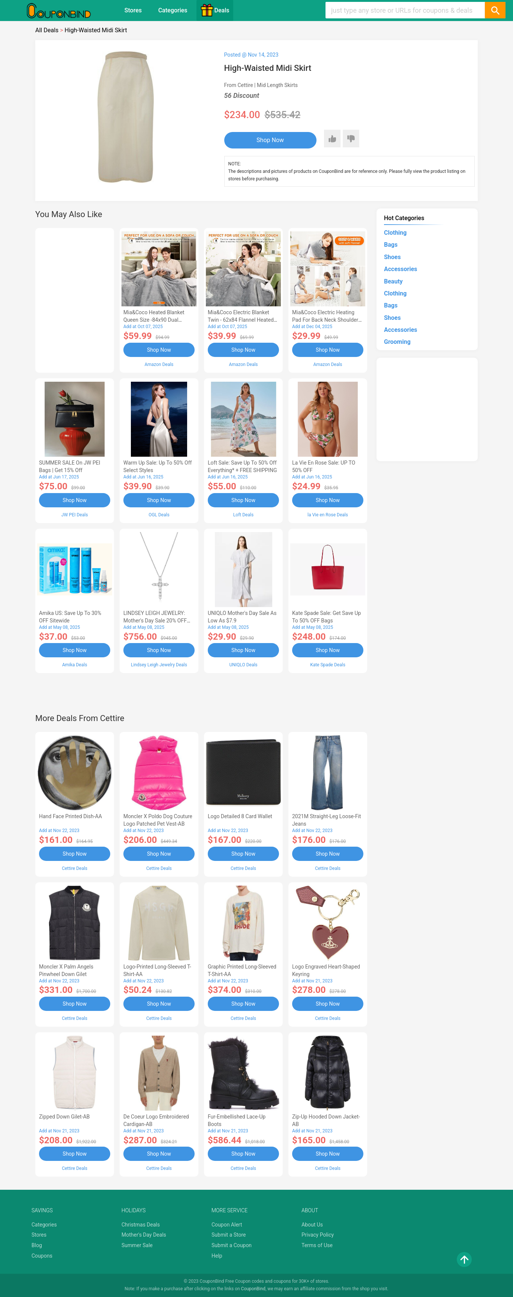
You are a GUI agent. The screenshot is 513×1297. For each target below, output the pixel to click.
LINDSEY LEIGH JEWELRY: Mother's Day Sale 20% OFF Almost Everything (155, 620)
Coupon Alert (227, 1225)
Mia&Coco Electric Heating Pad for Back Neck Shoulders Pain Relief (326, 319)
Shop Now (270, 140)
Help (217, 1256)
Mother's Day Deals (144, 1235)
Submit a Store (229, 1235)
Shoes (392, 257)
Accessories (400, 269)
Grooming (397, 341)
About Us (312, 1225)
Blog (37, 1245)
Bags (391, 244)
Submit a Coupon (232, 1245)
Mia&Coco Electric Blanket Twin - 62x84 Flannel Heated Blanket (241, 319)
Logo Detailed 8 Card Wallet (240, 816)
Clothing (395, 232)
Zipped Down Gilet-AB (64, 1117)
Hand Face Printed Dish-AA (70, 816)
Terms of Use (317, 1245)
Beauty (393, 281)
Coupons (42, 1256)
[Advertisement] (74, 299)
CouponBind (253, 1288)
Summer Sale (137, 1245)
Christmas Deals (141, 1225)
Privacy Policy (318, 1235)
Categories (173, 10)
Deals (215, 10)
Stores (133, 10)
